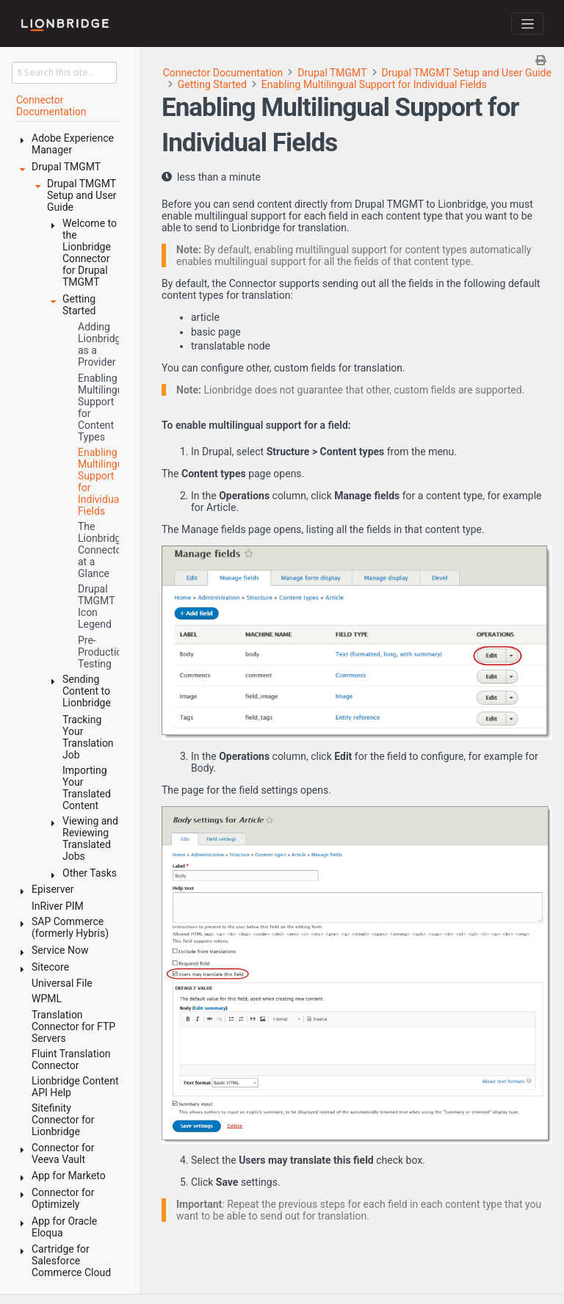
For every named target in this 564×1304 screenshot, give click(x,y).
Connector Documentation (223, 73)
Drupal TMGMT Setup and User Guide (467, 73)
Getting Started (212, 84)
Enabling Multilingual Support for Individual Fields (374, 84)
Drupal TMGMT (331, 73)
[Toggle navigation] (527, 23)
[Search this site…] (64, 73)
